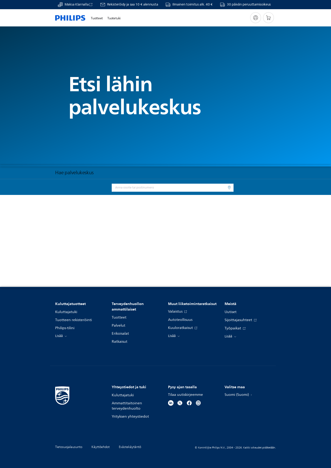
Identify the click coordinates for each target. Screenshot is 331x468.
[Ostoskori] (268, 17)
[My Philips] (255, 17)
